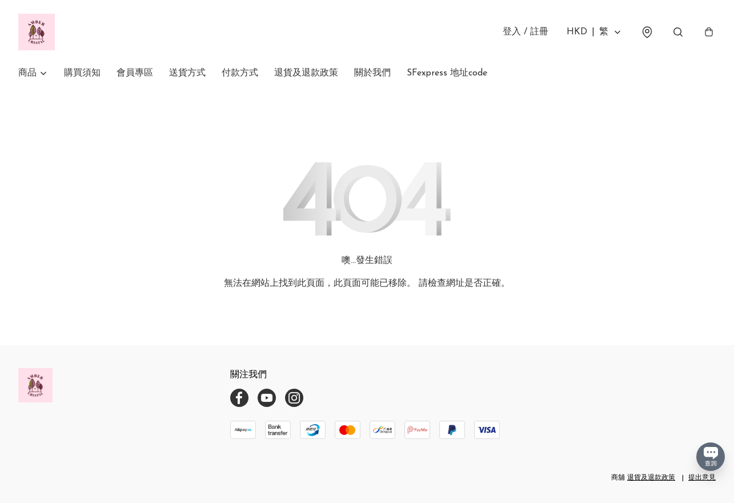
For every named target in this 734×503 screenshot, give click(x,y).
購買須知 (82, 73)
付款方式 (240, 73)
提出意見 (702, 477)
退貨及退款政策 (306, 73)
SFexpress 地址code (447, 73)
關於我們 (372, 73)
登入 (525, 32)
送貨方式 (187, 73)
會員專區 (135, 73)
